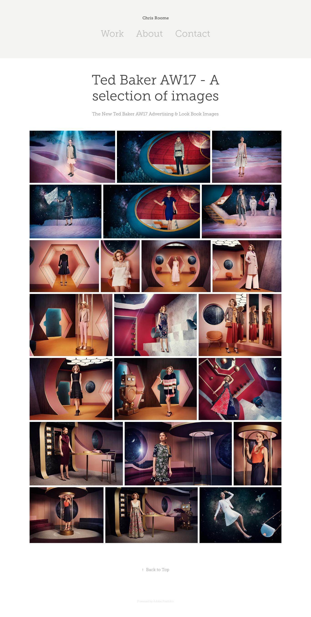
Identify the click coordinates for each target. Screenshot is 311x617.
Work (112, 33)
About (149, 33)
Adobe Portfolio (163, 601)
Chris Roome (155, 18)
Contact (192, 33)
